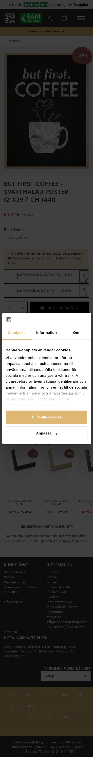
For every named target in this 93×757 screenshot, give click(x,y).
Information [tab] (46, 332)
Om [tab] (76, 332)
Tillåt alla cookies (46, 417)
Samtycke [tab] (17, 332)
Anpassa (46, 433)
